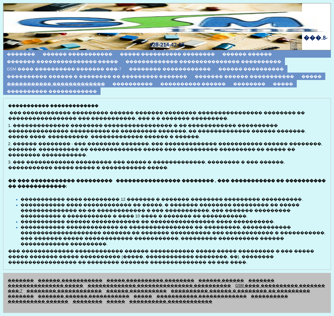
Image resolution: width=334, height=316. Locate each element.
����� (311, 76)
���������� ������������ (52, 91)
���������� (132, 84)
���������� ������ (193, 84)
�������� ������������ (170, 69)
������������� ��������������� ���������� (203, 61)
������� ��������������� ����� (62, 61)
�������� (249, 84)
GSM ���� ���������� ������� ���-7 (64, 69)
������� (21, 54)
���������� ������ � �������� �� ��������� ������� (97, 76)
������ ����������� (77, 54)
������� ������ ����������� (244, 76)
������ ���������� (251, 69)
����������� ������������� (56, 84)
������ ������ (247, 54)
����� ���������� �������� (167, 54)
